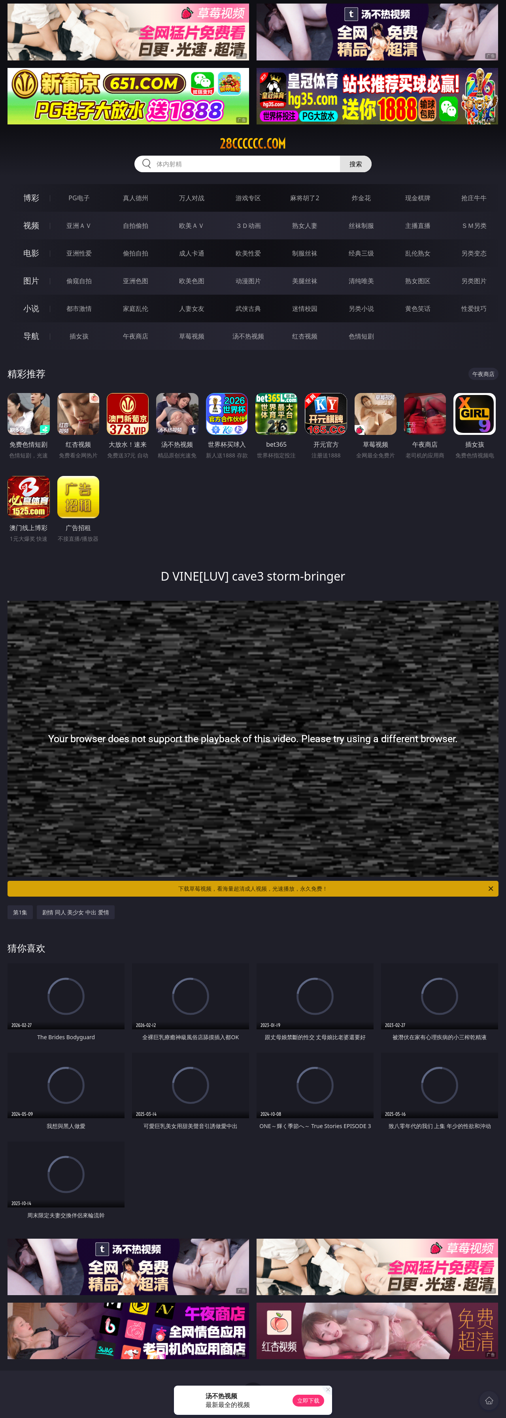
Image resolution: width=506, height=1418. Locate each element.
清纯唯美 (361, 280)
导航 (31, 336)
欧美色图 (191, 280)
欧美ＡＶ (191, 225)
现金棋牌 (417, 198)
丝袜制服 (361, 225)
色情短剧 (361, 336)
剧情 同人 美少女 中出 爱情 (75, 912)
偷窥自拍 (79, 280)
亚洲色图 (135, 280)
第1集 (20, 912)
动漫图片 (248, 280)
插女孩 (79, 336)
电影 (31, 253)
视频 (31, 225)
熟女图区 (417, 280)
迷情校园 (304, 308)
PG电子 (78, 198)
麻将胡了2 (304, 198)
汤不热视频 (248, 336)
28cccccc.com (253, 144)
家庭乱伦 (135, 308)
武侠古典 (248, 308)
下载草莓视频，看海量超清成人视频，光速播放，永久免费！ (336, 888)
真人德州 (135, 198)
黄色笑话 (417, 308)
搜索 (355, 164)
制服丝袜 (304, 253)
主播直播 (417, 225)
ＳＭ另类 (474, 225)
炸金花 (361, 198)
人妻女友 (191, 308)
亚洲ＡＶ (79, 225)
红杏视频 (304, 336)
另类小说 (361, 308)
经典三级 (361, 253)
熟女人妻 (304, 225)
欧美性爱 (248, 253)
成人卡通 (191, 253)
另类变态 (474, 253)
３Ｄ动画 (248, 225)
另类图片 (474, 280)
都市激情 (79, 308)
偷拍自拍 (135, 253)
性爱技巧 (474, 308)
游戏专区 (248, 198)
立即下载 (308, 1400)
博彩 (31, 197)
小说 (31, 308)
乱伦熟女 (417, 253)
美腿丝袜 (304, 280)
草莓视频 (191, 336)
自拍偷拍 (135, 225)
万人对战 (191, 198)
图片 (31, 280)
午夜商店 (135, 336)
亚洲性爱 (79, 253)
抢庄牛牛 (474, 198)
